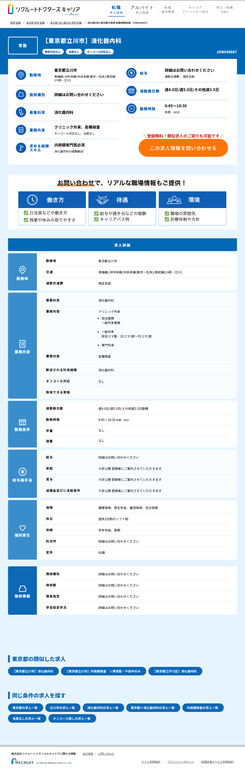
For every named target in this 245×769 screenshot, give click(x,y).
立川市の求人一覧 (62, 707)
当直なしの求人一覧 (27, 718)
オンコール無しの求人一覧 (72, 718)
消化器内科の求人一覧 (102, 707)
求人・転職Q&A (224, 9)
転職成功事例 (168, 9)
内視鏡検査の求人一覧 (202, 707)
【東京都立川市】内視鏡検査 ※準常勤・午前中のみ (103, 671)
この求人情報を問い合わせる (183, 147)
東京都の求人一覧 (25, 707)
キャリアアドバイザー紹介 (195, 9)
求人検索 (116, 9)
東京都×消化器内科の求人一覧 (153, 707)
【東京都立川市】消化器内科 (33, 671)
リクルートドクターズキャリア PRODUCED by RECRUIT (44, 10)
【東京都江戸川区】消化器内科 (175, 671)
